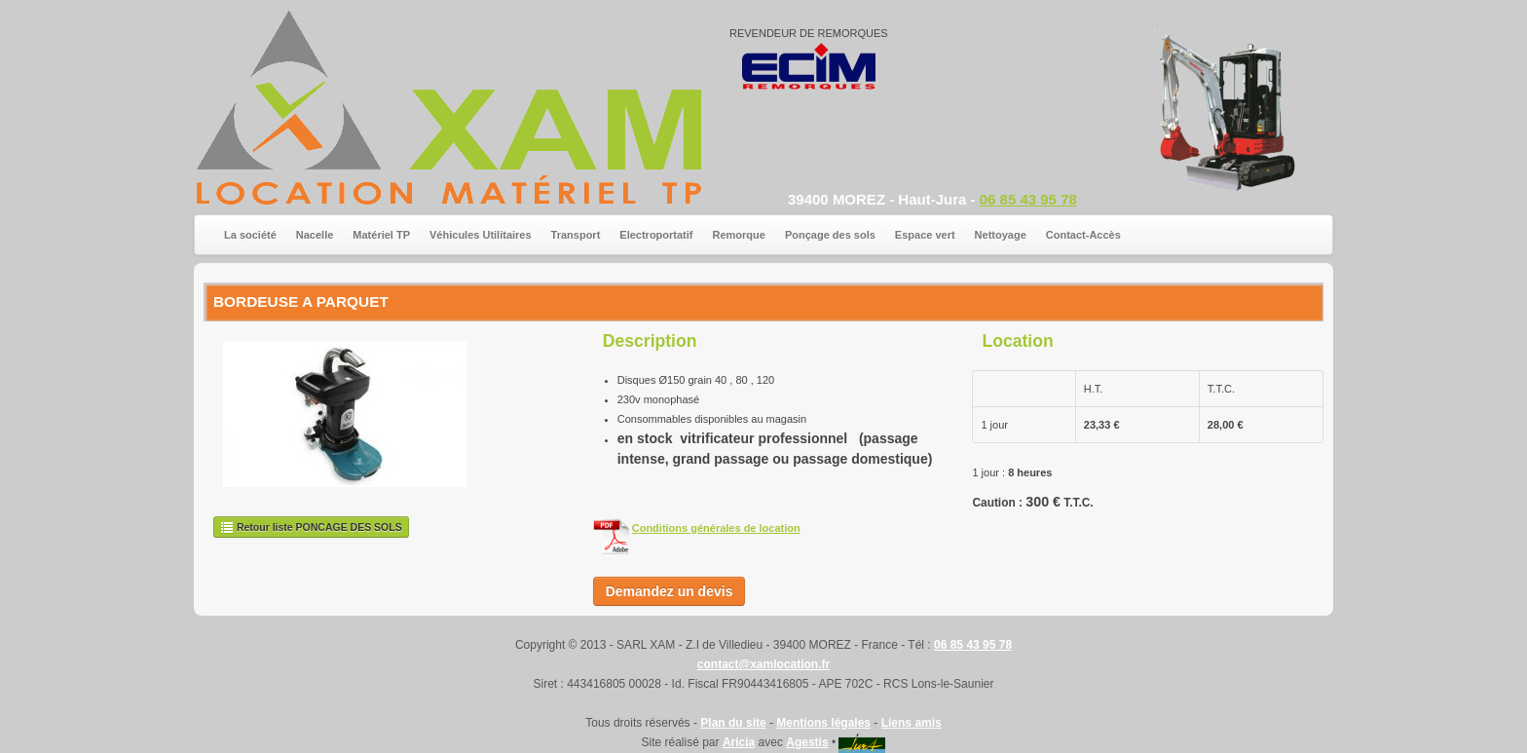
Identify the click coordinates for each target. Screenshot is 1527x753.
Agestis (807, 742)
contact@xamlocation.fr (763, 664)
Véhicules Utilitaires (480, 235)
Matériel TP (381, 235)
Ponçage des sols (830, 235)
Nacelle (315, 235)
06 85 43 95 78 (1028, 199)
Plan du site (732, 723)
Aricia (739, 742)
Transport (576, 235)
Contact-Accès (1083, 235)
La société (250, 235)
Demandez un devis (669, 591)
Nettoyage (1000, 235)
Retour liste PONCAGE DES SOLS (311, 527)
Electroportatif (655, 235)
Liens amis (911, 723)
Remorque (739, 235)
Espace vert (925, 235)
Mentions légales (823, 723)
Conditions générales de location (716, 528)
